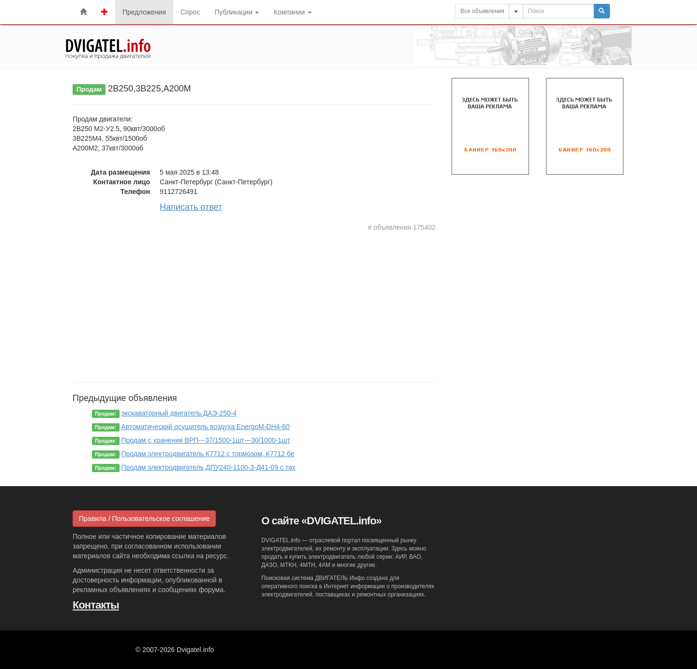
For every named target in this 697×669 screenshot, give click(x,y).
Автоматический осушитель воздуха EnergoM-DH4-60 (205, 427)
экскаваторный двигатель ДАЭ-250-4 (179, 413)
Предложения (144, 12)
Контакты (96, 605)
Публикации (236, 12)
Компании (292, 12)
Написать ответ (191, 207)
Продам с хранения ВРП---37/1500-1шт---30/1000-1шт (205, 440)
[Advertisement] (254, 304)
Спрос (190, 12)
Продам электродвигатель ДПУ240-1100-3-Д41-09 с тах (208, 467)
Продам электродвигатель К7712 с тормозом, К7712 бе (208, 454)
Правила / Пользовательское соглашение (144, 518)
